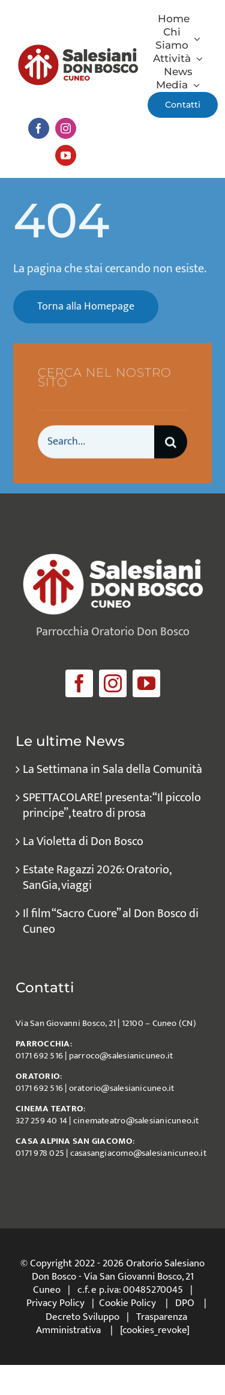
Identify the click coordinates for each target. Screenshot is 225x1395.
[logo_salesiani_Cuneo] (78, 50)
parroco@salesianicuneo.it (121, 1055)
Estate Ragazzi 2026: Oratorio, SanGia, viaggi (96, 877)
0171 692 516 (39, 1055)
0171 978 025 (40, 1153)
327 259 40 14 (41, 1120)
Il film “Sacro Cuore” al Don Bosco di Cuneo (111, 921)
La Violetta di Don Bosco (83, 841)
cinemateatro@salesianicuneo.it (136, 1120)
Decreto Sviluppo (82, 1316)
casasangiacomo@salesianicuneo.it (138, 1153)
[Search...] (96, 442)
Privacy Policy (55, 1303)
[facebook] (38, 128)
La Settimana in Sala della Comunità (112, 769)
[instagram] (65, 128)
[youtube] (65, 155)
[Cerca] (170, 442)
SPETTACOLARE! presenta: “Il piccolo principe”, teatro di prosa (112, 805)
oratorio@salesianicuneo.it (122, 1088)
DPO (184, 1303)
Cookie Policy (127, 1303)
